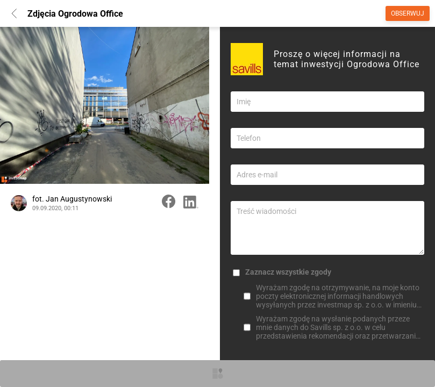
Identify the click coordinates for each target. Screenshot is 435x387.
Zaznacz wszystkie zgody (288, 272)
